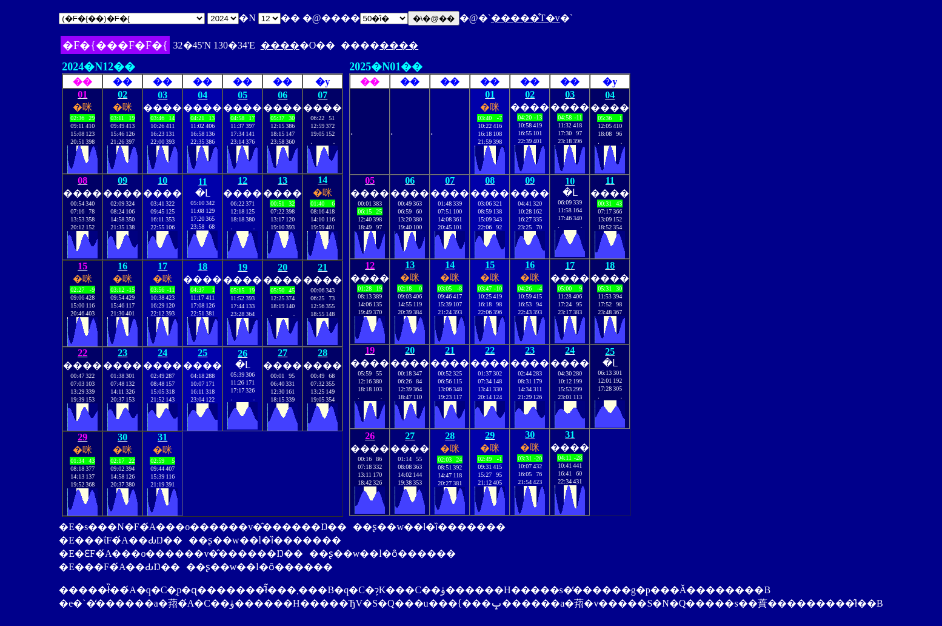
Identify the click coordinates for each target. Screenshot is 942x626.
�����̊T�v (525, 18)
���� (280, 45)
